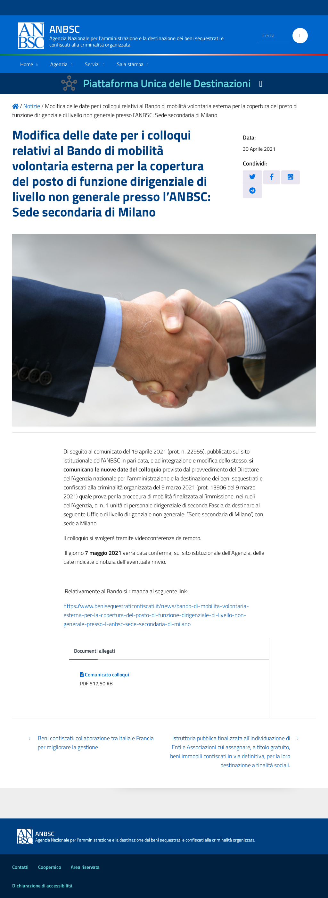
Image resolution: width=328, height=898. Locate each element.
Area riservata (85, 867)
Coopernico (49, 867)
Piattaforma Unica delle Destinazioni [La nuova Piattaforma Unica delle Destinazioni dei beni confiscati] (167, 83)
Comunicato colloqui (104, 674)
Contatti (20, 867)
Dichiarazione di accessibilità (42, 885)
